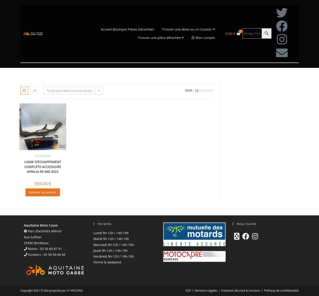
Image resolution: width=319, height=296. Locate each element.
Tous (209, 90)
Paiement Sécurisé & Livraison (240, 291)
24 (202, 90)
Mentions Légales (206, 291)
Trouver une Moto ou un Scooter (188, 29)
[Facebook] (245, 236)
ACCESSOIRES (43, 156)
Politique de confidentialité (281, 291)
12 (196, 90)
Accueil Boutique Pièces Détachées (127, 29)
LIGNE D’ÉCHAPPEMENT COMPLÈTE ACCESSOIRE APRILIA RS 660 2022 (42, 167)
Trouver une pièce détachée (161, 38)
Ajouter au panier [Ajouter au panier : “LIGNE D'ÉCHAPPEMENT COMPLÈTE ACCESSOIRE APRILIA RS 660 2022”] (42, 192)
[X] (236, 236)
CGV (188, 291)
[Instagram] (255, 236)
